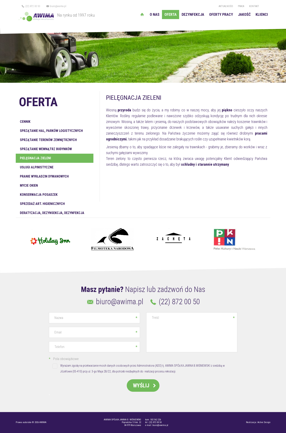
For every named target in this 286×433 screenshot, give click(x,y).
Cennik (25, 122)
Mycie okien (29, 185)
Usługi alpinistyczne (36, 167)
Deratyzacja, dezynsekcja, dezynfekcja (52, 213)
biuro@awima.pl (56, 6)
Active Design (263, 422)
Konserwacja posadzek (39, 195)
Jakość (244, 14)
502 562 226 (155, 419)
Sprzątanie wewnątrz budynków (46, 149)
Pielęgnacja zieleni (35, 158)
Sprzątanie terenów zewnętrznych (48, 140)
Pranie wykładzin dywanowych (44, 176)
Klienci (262, 14)
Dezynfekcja (193, 14)
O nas (154, 14)
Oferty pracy (221, 14)
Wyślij (145, 385)
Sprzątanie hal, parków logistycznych (51, 131)
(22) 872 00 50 (30, 6)
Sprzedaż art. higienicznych (42, 204)
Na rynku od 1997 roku (55, 15)
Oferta (170, 14)
